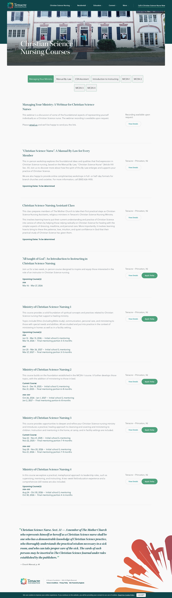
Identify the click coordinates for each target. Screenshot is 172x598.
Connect (112, 5)
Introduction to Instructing (105, 79)
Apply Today (149, 275)
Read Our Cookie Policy (126, 595)
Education (97, 5)
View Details (133, 124)
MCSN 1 (126, 79)
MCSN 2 (138, 79)
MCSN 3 (79, 87)
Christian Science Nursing (60, 5)
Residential (81, 5)
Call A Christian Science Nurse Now (151, 5)
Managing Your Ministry (40, 79)
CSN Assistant (82, 79)
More (125, 5)
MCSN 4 (91, 87)
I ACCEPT (141, 595)
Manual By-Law (63, 79)
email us (33, 124)
